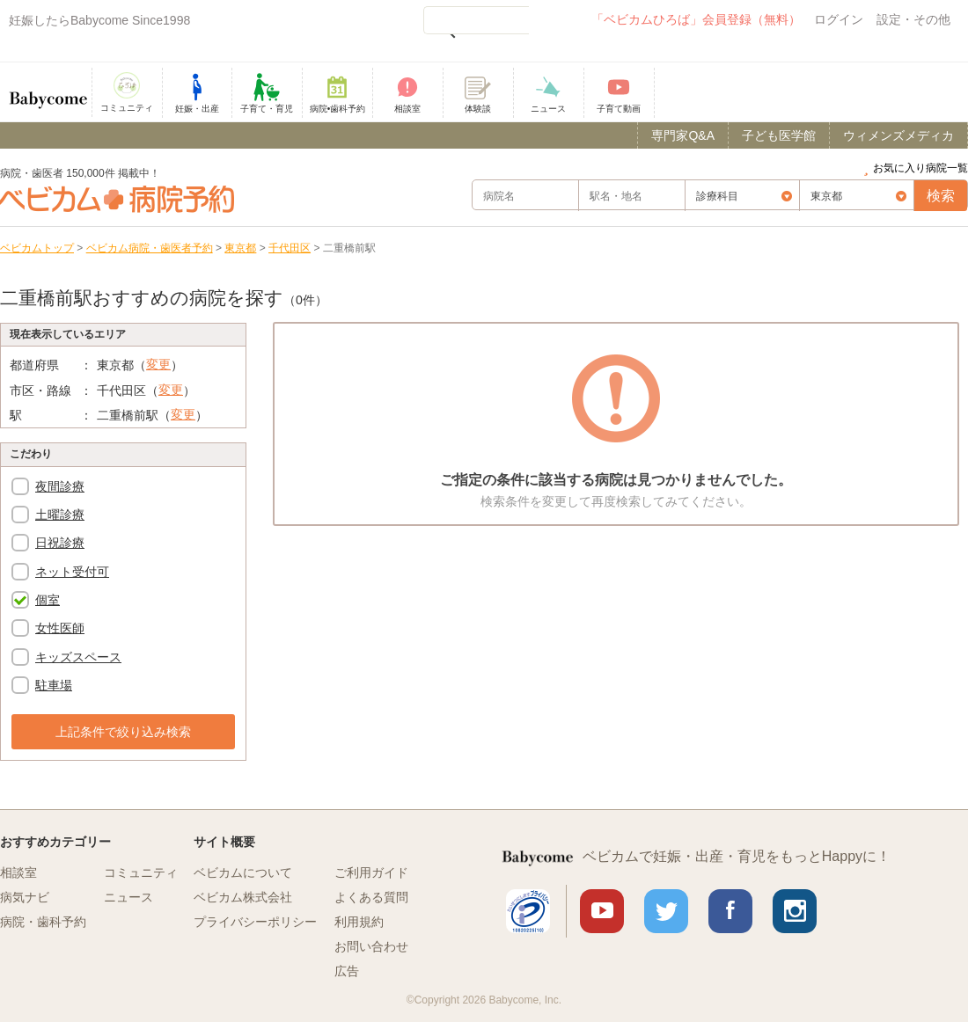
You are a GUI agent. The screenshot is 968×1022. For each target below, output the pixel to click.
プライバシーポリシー (255, 922)
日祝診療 (59, 543)
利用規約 (359, 922)
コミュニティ (141, 872)
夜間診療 (59, 486)
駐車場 (53, 685)
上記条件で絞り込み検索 (123, 732)
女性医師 (59, 628)
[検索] (476, 20)
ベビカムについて (243, 872)
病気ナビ (24, 897)
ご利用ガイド (371, 872)
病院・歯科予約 (43, 922)
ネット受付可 (72, 572)
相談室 (18, 872)
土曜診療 (59, 514)
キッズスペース (78, 657)
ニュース (128, 897)
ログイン (838, 19)
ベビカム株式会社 (243, 897)
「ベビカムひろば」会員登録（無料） (696, 19)
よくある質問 (371, 897)
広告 (346, 971)
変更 (158, 364)
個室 (47, 600)
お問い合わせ (371, 946)
